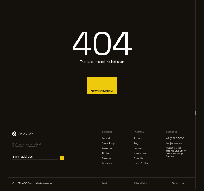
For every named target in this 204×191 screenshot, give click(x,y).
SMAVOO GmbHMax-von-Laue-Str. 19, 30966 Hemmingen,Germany (176, 152)
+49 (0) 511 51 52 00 (175, 138)
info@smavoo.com (174, 143)
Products (138, 138)
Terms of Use (178, 183)
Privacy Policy (140, 183)
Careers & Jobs (141, 163)
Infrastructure (140, 153)
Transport (106, 158)
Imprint (105, 183)
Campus (138, 148)
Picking (105, 153)
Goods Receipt (109, 143)
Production (107, 163)
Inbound (106, 138)
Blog (136, 143)
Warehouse (107, 148)
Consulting (139, 158)
